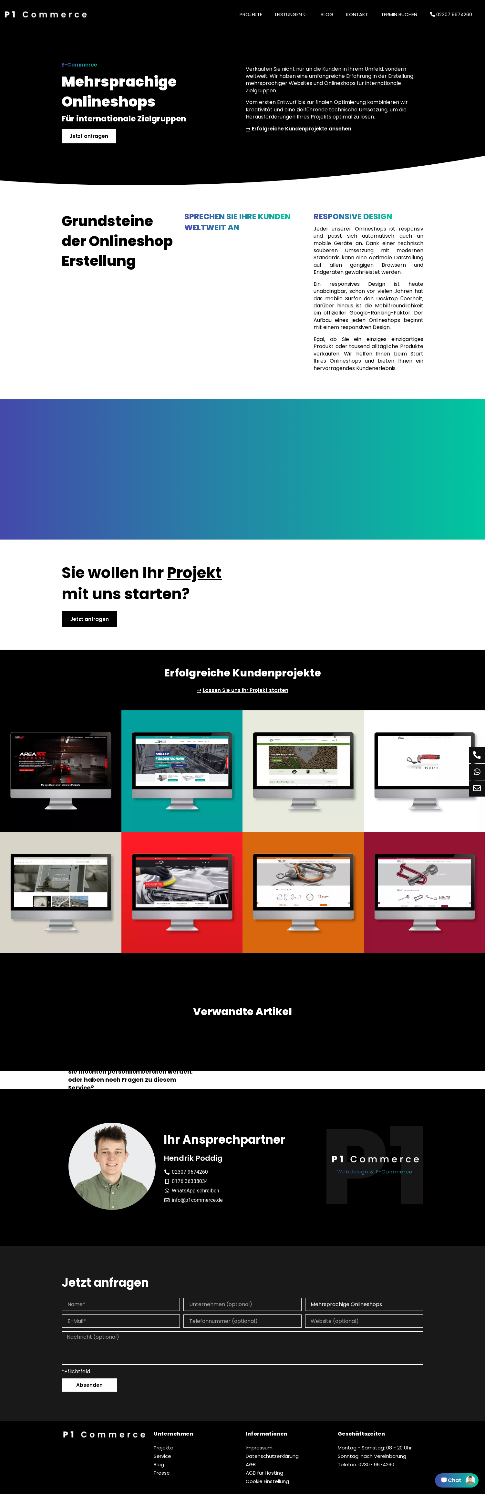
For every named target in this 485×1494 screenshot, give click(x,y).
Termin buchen (399, 14)
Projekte (251, 14)
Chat (458, 1480)
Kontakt (357, 14)
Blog (327, 14)
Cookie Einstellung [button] (267, 1481)
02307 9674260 (451, 14)
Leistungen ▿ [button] (290, 14)
